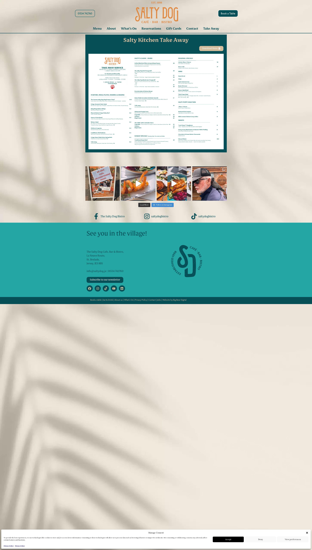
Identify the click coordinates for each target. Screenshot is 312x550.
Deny (260, 539)
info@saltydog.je (96, 271)
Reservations (151, 28)
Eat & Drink (108, 300)
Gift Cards (173, 28)
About (111, 28)
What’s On (129, 28)
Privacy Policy (9, 546)
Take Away (211, 28)
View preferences (293, 539)
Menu (97, 28)
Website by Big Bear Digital (174, 300)
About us (118, 300)
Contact (192, 28)
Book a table (95, 300)
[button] (307, 533)
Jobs (159, 300)
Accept (228, 539)
